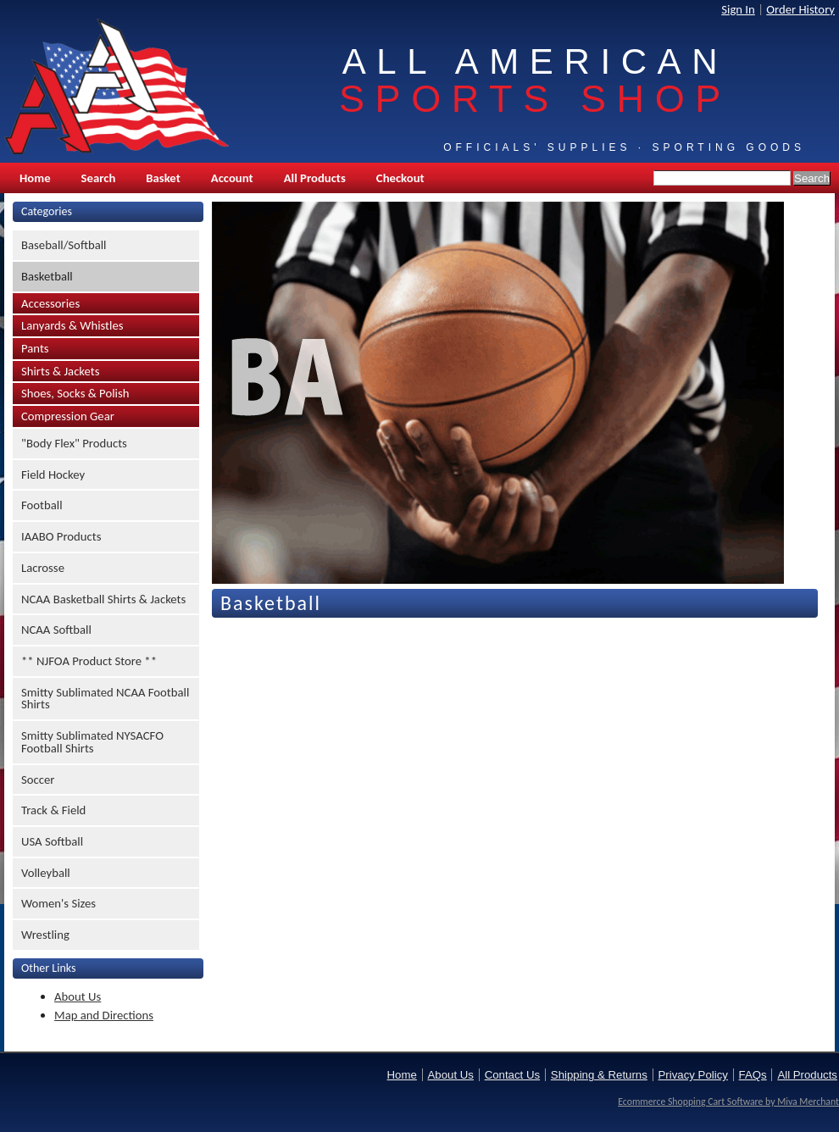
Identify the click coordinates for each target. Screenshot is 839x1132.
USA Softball (52, 841)
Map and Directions (103, 1015)
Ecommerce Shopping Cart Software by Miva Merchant (728, 1101)
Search (98, 178)
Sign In (738, 9)
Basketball (47, 276)
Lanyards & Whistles (72, 325)
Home (35, 178)
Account (232, 178)
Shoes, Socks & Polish (75, 393)
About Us (77, 996)
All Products (315, 178)
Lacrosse (42, 567)
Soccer (37, 779)
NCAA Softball (56, 629)
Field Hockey (53, 474)
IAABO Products (61, 536)
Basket (163, 178)
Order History (800, 9)
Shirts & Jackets (60, 371)
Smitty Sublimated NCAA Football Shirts (105, 699)
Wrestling (45, 934)
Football (42, 505)
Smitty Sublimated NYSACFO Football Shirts (92, 742)
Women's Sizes (58, 903)
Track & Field (53, 810)
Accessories (50, 303)
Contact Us (512, 1074)
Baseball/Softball (64, 244)
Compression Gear (67, 416)
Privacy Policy (693, 1074)
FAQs (753, 1074)
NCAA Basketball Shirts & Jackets (103, 599)
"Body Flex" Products (74, 443)
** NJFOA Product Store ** (89, 661)
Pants (35, 348)
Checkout (400, 178)
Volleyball (45, 872)
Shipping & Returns (599, 1074)
